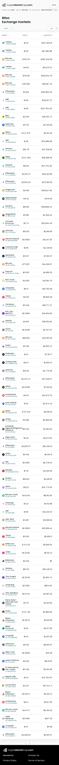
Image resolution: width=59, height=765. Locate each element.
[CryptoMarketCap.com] (17, 5)
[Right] (57, 10)
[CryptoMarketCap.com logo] (18, 750)
